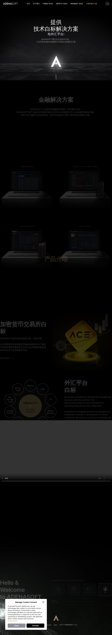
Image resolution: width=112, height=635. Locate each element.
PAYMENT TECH (76, 4)
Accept (35, 625)
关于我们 (36, 4)
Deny (16, 625)
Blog (55, 625)
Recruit (48, 625)
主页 (28, 4)
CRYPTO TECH (61, 4)
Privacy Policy (12, 621)
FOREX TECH (48, 4)
